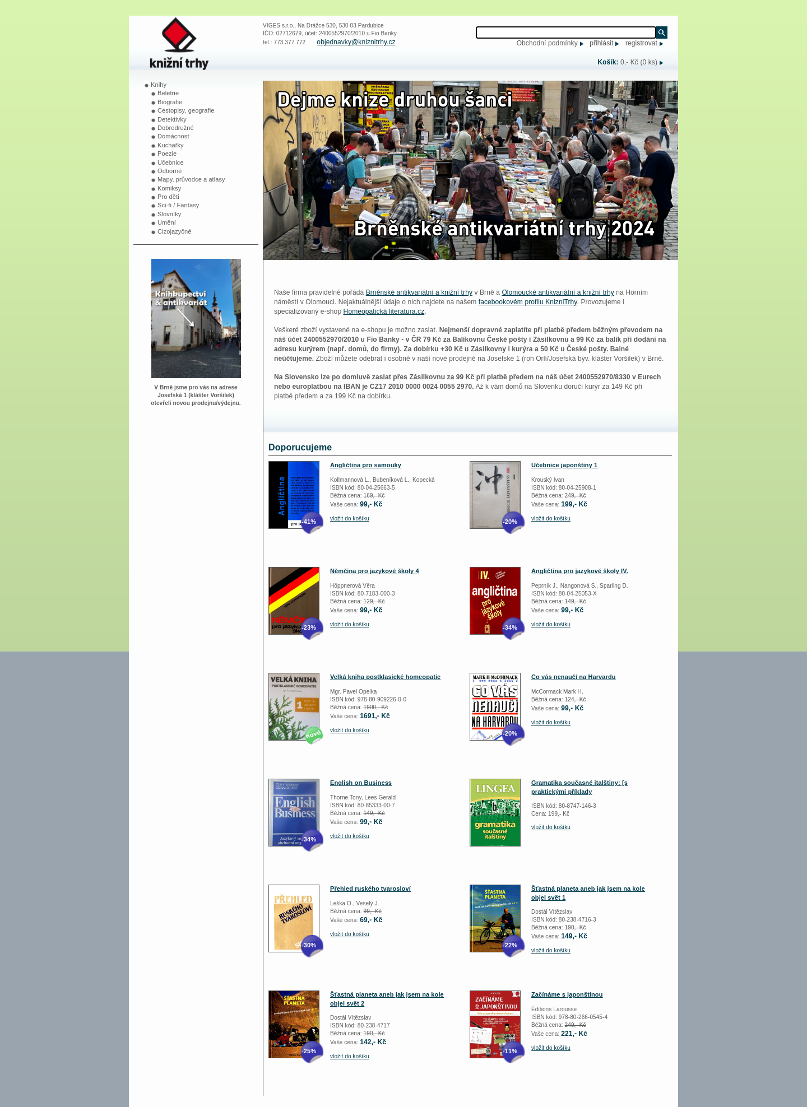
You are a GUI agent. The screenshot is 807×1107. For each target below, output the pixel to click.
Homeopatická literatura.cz (384, 311)
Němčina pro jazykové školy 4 (374, 571)
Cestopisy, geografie (185, 110)
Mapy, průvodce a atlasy (191, 179)
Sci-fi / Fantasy (178, 205)
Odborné (169, 171)
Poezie (167, 153)
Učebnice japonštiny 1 (564, 465)
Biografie (169, 102)
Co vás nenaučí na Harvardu (573, 676)
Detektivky (172, 119)
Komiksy (169, 188)
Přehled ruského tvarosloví (370, 888)
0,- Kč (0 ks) (638, 62)
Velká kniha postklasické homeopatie (385, 676)
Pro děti (168, 196)
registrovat (641, 43)
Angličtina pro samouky (365, 465)
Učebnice (170, 162)
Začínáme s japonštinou (567, 994)
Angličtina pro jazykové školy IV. (579, 571)
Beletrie (168, 93)
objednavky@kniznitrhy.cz (356, 42)
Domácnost (173, 136)
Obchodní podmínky (547, 43)
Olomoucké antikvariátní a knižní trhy (558, 292)
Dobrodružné (175, 127)
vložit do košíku (349, 518)
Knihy (158, 84)
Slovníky (169, 214)
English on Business (361, 782)
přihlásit (601, 43)
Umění (166, 222)
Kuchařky (170, 145)
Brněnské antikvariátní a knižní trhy (419, 292)
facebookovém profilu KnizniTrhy (528, 302)
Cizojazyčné (174, 231)
